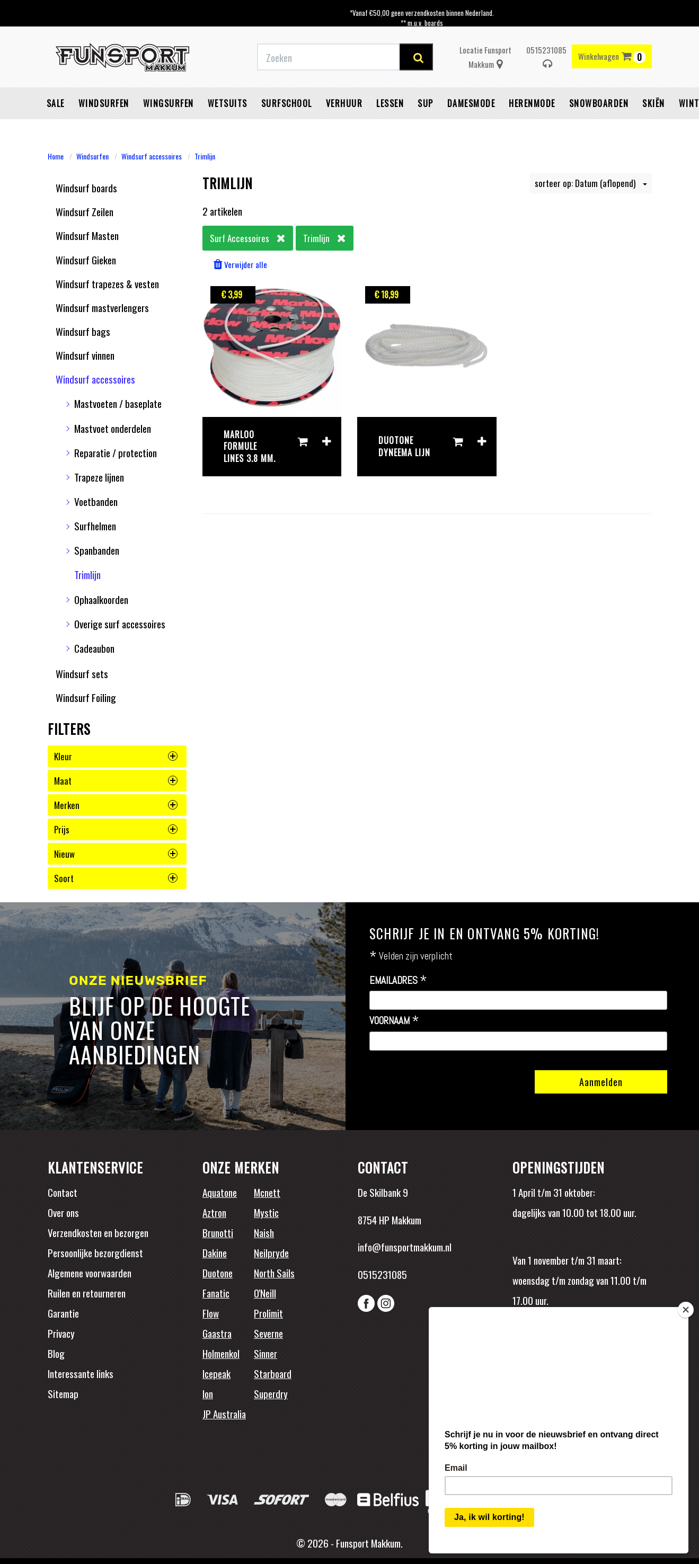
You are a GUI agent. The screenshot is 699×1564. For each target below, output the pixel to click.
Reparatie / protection (115, 452)
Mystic (266, 1212)
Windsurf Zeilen (84, 211)
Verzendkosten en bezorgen (98, 1232)
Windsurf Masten (87, 235)
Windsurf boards (86, 187)
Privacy (61, 1333)
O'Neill (265, 1292)
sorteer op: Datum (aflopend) (591, 183)
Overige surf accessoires (119, 623)
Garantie (63, 1312)
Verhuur (344, 103)
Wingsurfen (168, 103)
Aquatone (219, 1192)
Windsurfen (103, 103)
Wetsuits (227, 103)
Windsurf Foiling (86, 697)
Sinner (265, 1353)
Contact (62, 1192)
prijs (116, 829)
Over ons (63, 1212)
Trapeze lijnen (99, 476)
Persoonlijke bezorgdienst (95, 1252)
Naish (264, 1232)
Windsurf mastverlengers (102, 307)
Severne (268, 1333)
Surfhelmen (95, 525)
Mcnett (267, 1192)
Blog (56, 1353)
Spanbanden (96, 550)
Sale (56, 103)
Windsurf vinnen (85, 355)
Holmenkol (221, 1353)
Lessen (390, 103)
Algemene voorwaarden (89, 1272)
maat (116, 780)
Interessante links (80, 1373)
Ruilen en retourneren (87, 1292)
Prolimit (268, 1312)
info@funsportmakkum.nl (405, 1246)
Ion (207, 1393)
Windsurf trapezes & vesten (107, 283)
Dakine (214, 1252)
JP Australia (224, 1413)
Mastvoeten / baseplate (118, 403)
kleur (116, 756)
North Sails (274, 1272)
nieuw (116, 853)
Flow (210, 1312)
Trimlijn (204, 156)
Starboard (272, 1373)
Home (56, 156)
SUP (425, 103)
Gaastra (217, 1333)
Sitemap (63, 1393)
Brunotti (217, 1232)
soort (116, 878)
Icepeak (216, 1373)
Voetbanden (96, 501)
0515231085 (546, 56)
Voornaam (394, 1021)
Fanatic (215, 1292)
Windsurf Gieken (86, 259)
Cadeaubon (94, 648)
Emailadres (398, 981)
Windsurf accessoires (151, 156)
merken (116, 805)
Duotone (217, 1272)
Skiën (653, 103)
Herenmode (532, 103)
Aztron (214, 1212)
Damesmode (471, 103)
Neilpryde (271, 1252)
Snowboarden (599, 103)
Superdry (271, 1393)
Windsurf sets (82, 673)
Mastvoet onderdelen (112, 428)
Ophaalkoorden (101, 599)
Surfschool (286, 103)
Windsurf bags (83, 331)
